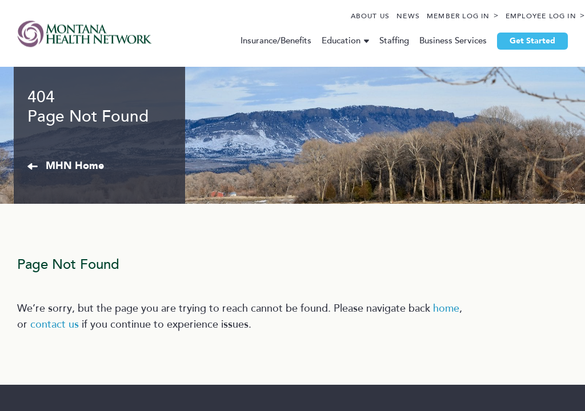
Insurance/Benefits (266, 40)
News (381, 16)
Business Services (443, 40)
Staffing (384, 40)
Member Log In (431, 16)
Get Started (523, 41)
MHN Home (142, 267)
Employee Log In (514, 16)
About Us (343, 16)
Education (331, 40)
